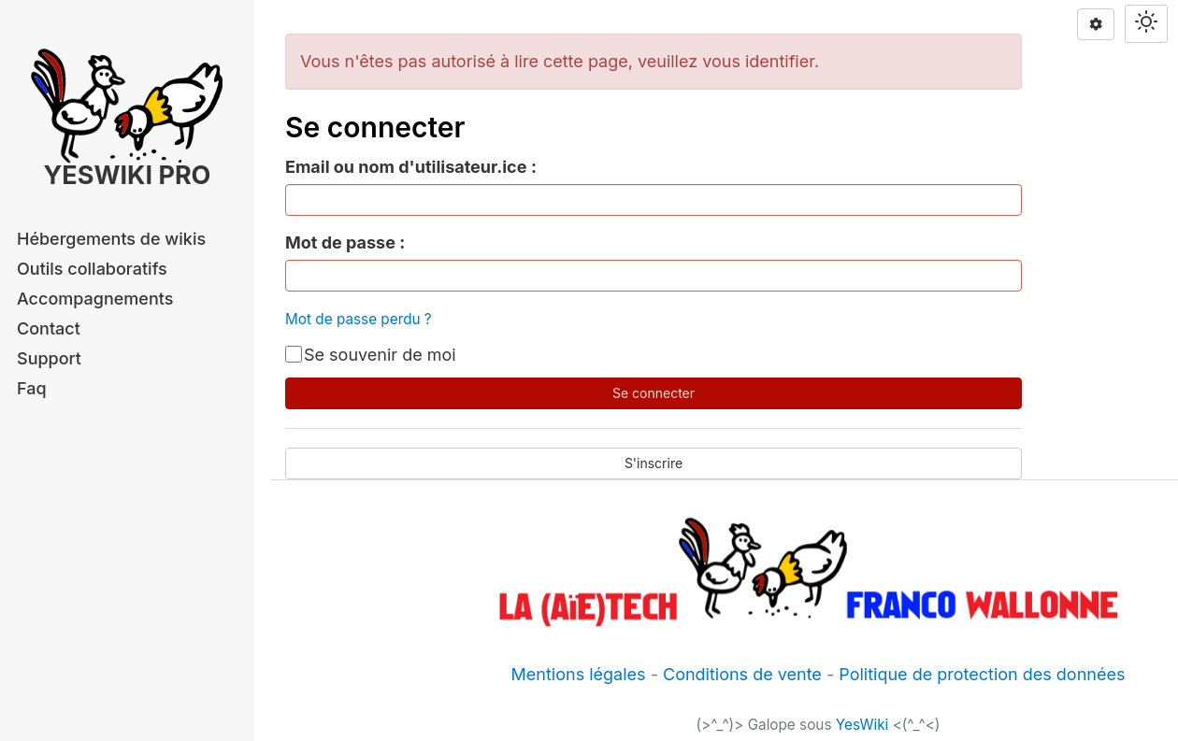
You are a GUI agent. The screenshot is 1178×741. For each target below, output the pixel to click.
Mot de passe (340, 242)
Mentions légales (578, 674)
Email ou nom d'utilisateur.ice (405, 167)
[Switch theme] (1146, 24)
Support (49, 358)
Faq (32, 388)
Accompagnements (95, 298)
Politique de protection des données (982, 674)
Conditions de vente (742, 674)
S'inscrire (653, 463)
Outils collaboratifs (92, 268)
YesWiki (862, 725)
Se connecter (653, 393)
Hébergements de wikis (111, 239)
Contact (48, 328)
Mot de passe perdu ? (358, 319)
